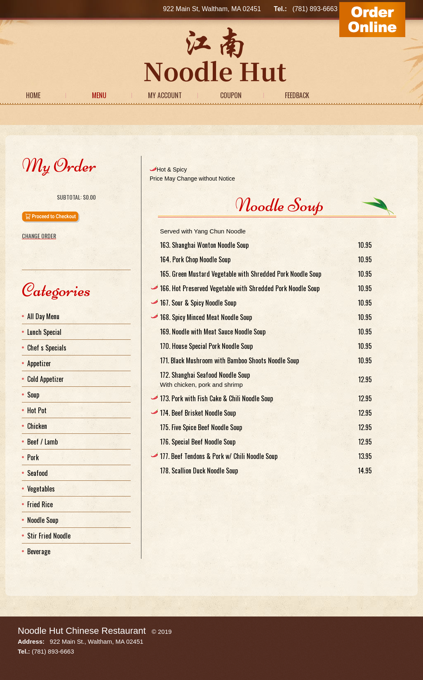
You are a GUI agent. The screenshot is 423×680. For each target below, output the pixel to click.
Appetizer (39, 363)
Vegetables (41, 489)
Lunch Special (44, 332)
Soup (33, 395)
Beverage (38, 551)
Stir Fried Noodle (48, 536)
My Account (165, 95)
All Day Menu (43, 316)
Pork (33, 457)
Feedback (297, 95)
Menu (99, 95)
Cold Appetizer (45, 379)
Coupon (231, 95)
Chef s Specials (46, 348)
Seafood (37, 473)
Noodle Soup (42, 520)
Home (33, 95)
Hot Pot (37, 410)
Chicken (37, 426)
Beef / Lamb (42, 442)
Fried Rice (40, 504)
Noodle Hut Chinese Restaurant (82, 631)
